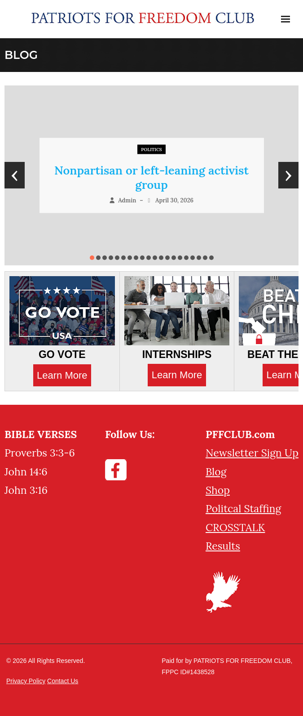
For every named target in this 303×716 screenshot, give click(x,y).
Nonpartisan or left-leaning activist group (151, 177)
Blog (216, 471)
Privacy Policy (25, 681)
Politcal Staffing (243, 508)
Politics (151, 149)
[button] (92, 257)
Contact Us (62, 681)
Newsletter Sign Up (252, 452)
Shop (218, 490)
